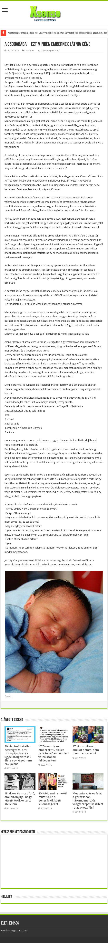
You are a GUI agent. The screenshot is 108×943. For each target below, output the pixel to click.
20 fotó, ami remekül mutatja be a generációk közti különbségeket (52, 799)
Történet (30, 50)
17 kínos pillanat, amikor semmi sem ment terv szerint (86, 750)
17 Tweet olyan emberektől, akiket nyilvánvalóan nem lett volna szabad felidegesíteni (53, 753)
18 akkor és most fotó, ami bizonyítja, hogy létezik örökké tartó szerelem (20, 799)
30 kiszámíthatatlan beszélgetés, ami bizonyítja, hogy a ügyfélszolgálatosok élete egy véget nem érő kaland (18, 755)
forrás (8, 696)
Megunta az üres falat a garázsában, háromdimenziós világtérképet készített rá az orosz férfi (88, 800)
